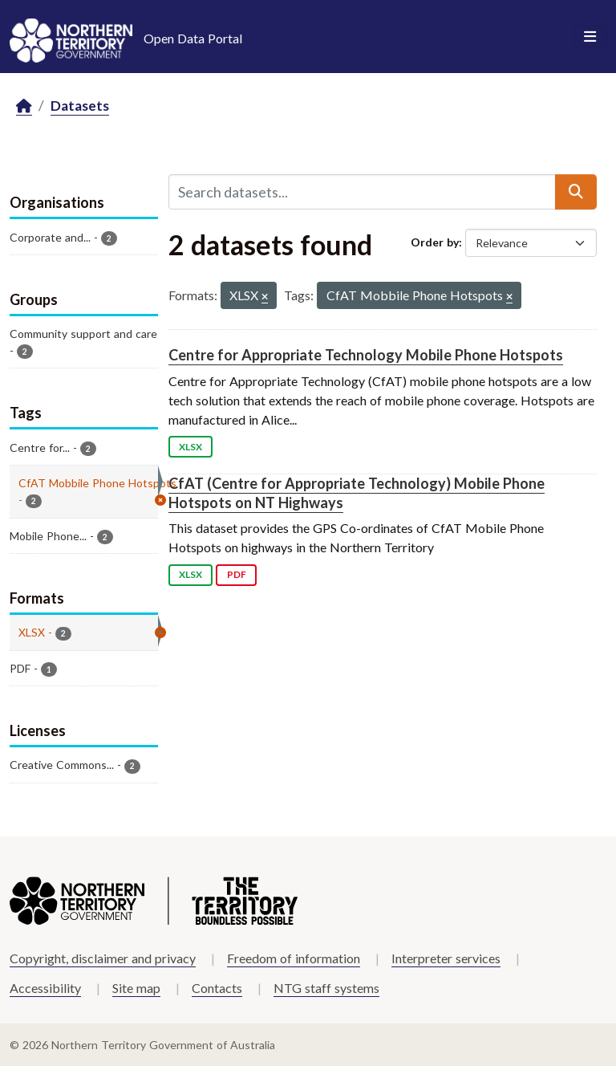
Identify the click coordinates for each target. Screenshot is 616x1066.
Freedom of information (293, 958)
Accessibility (45, 987)
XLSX (190, 447)
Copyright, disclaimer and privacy (103, 958)
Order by (435, 242)
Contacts (217, 987)
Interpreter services (445, 958)
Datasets (80, 105)
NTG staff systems (326, 987)
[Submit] (576, 192)
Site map (136, 987)
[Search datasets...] (362, 192)
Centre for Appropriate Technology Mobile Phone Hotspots (365, 355)
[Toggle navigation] (589, 37)
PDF (236, 574)
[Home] (24, 106)
